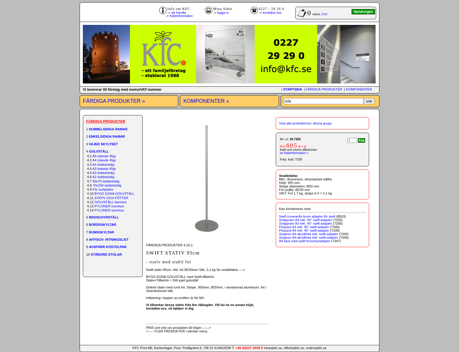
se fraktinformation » (294, 153)
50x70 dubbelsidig (106, 181)
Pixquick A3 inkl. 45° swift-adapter (304, 227)
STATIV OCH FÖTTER (111, 198)
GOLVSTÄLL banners (111, 202)
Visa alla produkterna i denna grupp (305, 123)
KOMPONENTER (359, 89)
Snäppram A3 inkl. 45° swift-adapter (305, 223)
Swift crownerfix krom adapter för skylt (307, 216)
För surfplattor (103, 189)
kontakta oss (272, 12)
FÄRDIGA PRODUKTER (324, 89)
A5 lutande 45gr (104, 156)
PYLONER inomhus (109, 206)
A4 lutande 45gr (104, 160)
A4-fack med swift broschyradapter (304, 241)
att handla (178, 12)
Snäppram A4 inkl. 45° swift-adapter (305, 220)
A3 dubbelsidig (103, 173)
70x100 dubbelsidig (107, 185)
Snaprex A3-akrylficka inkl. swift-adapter (308, 237)
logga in (223, 12)
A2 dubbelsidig (103, 177)
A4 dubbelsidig (103, 164)
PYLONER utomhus (109, 210)
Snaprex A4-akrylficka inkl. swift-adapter (308, 234)
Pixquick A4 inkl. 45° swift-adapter (304, 230)
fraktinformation (181, 16)
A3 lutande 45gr (104, 168)
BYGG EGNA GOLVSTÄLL (115, 193)
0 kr (324, 14)
